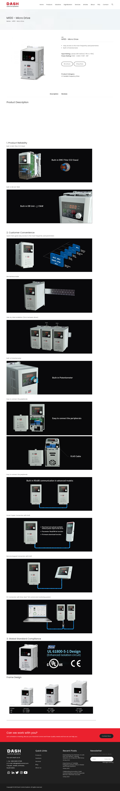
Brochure (67, 64)
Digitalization (68, 5)
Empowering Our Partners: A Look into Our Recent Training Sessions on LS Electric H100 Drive (73, 756)
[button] (33, 62)
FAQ (99, 5)
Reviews (64, 94)
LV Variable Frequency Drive (70, 76)
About (93, 5)
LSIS (62, 37)
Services (77, 5)
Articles (85, 5)
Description (54, 94)
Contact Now (106, 736)
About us (38, 768)
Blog (36, 765)
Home (42, 5)
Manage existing (108, 762)
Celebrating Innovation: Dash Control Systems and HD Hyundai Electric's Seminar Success (73, 773)
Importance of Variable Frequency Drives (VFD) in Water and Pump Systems (73, 764)
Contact (105, 5)
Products (49, 5)
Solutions (58, 5)
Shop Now (79, 64)
